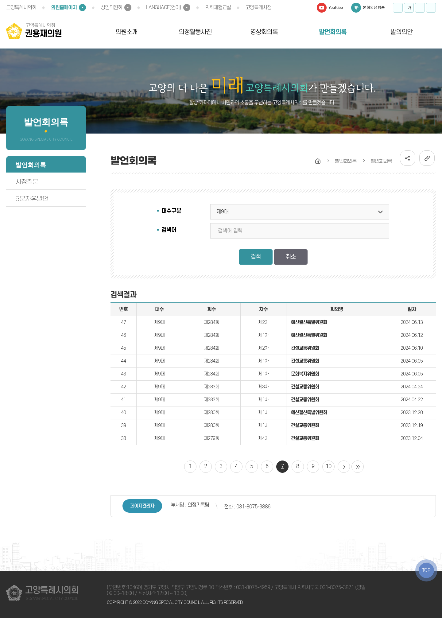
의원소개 (126, 32)
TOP (426, 570)
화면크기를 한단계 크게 (398, 8)
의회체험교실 (218, 7)
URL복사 (427, 158)
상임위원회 (111, 7)
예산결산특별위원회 (309, 322)
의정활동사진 (195, 32)
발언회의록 (333, 32)
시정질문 (27, 182)
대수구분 (171, 211)
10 (328, 466)
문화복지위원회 (305, 374)
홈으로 (318, 161)
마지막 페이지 (357, 467)
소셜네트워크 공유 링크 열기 (407, 158)
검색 (256, 257)
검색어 (168, 230)
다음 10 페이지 (344, 467)
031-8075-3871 (337, 587)
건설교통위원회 (305, 348)
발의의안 (401, 32)
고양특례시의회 (21, 7)
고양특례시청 (258, 7)
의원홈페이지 (64, 7)
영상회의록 (264, 32)
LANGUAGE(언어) (163, 7)
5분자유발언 (31, 199)
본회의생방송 (374, 8)
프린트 (431, 8)
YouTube (335, 8)
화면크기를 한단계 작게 (420, 8)
